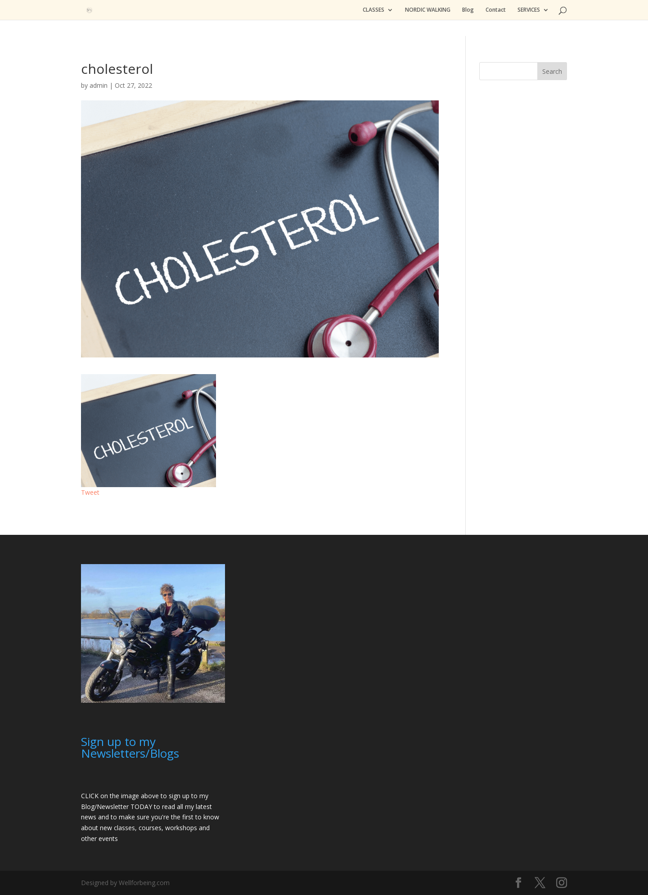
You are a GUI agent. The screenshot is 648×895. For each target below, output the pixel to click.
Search (552, 71)
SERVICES (529, 10)
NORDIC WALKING (427, 10)
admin (99, 85)
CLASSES (373, 10)
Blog (468, 10)
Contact (496, 10)
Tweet (90, 492)
